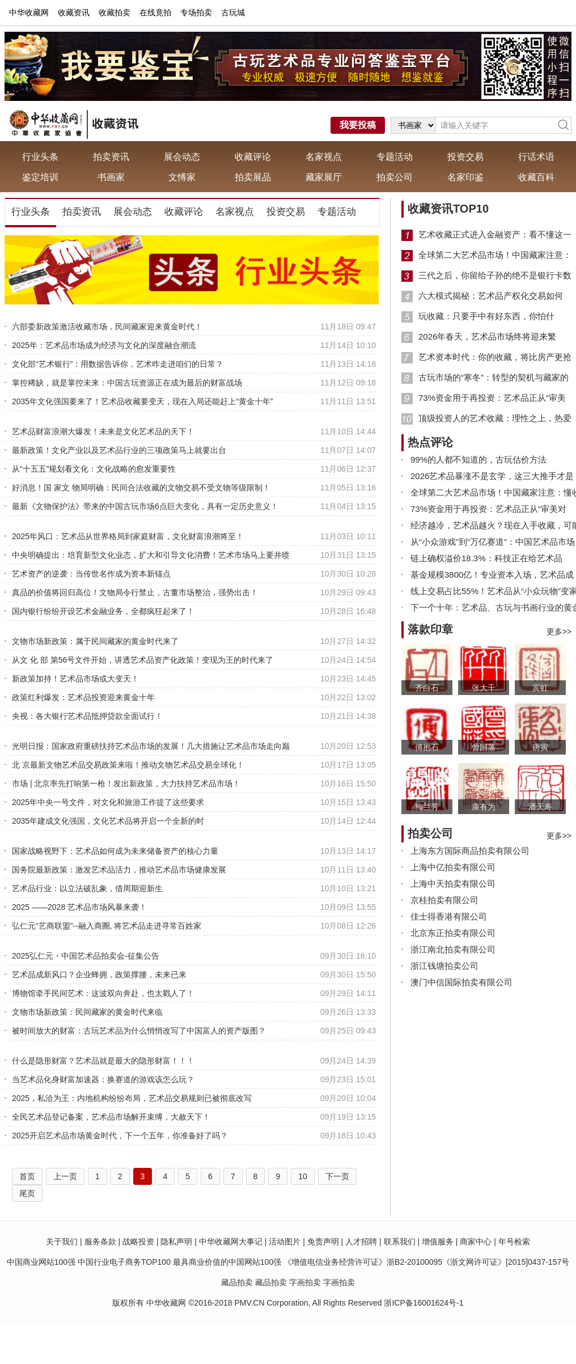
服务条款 (100, 1241)
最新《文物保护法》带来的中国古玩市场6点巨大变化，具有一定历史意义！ (145, 506)
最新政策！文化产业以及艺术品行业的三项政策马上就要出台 (119, 450)
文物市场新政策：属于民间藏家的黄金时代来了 (95, 641)
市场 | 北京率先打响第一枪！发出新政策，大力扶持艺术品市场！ (126, 783)
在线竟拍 (155, 12)
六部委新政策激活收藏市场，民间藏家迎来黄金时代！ (107, 326)
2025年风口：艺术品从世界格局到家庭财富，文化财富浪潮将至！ (128, 536)
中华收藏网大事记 (230, 1241)
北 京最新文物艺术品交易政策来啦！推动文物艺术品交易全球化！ (128, 764)
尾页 (27, 1193)
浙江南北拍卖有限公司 (452, 949)
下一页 (337, 1176)
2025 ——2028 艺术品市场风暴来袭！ (79, 907)
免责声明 (323, 1241)
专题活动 (394, 157)
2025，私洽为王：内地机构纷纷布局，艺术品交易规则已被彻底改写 (132, 1098)
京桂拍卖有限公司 (444, 900)
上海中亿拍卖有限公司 (452, 867)
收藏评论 (253, 157)
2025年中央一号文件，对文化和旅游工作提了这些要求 (108, 802)
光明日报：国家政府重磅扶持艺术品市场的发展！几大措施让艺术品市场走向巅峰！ (151, 747)
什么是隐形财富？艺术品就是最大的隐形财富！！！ (103, 1060)
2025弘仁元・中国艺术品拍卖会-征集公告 (85, 955)
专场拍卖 (196, 12)
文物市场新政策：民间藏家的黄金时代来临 (87, 1011)
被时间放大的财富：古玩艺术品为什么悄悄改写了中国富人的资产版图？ (139, 1030)
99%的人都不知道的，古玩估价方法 (478, 459)
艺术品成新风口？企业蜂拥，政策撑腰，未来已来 (99, 974)
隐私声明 (176, 1241)
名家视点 (324, 157)
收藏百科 (536, 177)
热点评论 (430, 442)
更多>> (559, 631)
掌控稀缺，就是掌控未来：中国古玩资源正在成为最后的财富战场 (127, 382)
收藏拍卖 (114, 12)
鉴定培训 (40, 177)
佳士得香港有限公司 (448, 916)
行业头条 (40, 157)
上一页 (65, 1176)
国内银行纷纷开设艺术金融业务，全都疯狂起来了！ (103, 611)
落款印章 (430, 629)
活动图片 (284, 1241)
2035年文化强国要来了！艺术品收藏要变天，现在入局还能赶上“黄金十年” (142, 401)
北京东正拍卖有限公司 (452, 933)
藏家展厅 (324, 177)
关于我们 (62, 1241)
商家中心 (476, 1241)
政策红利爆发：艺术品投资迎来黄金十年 (83, 697)
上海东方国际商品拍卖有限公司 (470, 850)
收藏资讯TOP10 (448, 208)
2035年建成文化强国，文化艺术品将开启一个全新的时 (108, 820)
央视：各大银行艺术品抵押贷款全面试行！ (87, 716)
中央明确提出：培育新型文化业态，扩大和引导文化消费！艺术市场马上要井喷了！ (151, 555)
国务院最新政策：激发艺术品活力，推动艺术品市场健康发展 (119, 869)
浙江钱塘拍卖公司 (444, 966)
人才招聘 (361, 1241)
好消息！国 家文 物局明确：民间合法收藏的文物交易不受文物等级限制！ (141, 487)
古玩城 (233, 12)
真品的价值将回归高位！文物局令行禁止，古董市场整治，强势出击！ (135, 592)
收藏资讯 (74, 12)
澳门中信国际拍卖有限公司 (461, 982)
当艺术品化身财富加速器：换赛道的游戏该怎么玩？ (103, 1079)
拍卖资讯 (111, 157)
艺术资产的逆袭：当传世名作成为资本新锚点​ (91, 573)
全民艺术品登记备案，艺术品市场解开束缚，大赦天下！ (111, 1116)
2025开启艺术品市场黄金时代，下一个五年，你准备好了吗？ (120, 1135)
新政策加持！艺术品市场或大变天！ (75, 678)
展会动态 (182, 157)
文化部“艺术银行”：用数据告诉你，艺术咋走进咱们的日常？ (117, 363)
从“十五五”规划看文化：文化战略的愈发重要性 (94, 468)
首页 (27, 1176)
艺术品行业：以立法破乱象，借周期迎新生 (87, 888)
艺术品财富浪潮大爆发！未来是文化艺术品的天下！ (103, 431)
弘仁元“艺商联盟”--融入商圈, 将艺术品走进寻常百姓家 (106, 925)
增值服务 (438, 1241)
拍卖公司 (394, 177)
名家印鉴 (465, 177)
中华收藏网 (29, 12)
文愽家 (182, 177)
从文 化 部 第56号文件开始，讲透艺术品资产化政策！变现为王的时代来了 (142, 659)
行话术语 (536, 157)
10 (302, 1176)
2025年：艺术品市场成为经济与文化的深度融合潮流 (104, 345)
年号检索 (514, 1241)
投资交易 (465, 157)
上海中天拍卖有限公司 (452, 883)
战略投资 (138, 1241)
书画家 (111, 177)
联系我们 (400, 1241)
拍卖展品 (253, 177)
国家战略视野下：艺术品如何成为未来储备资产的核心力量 (115, 850)
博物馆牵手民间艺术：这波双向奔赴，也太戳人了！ (103, 993)
